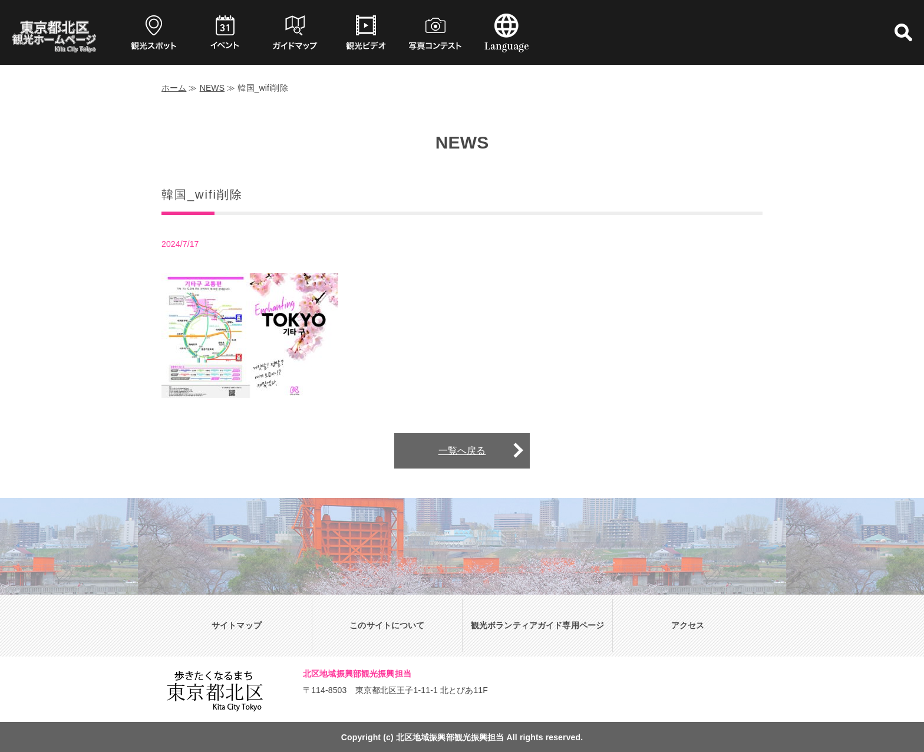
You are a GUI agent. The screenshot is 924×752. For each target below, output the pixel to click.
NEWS (212, 88)
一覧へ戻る (462, 451)
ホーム (173, 88)
